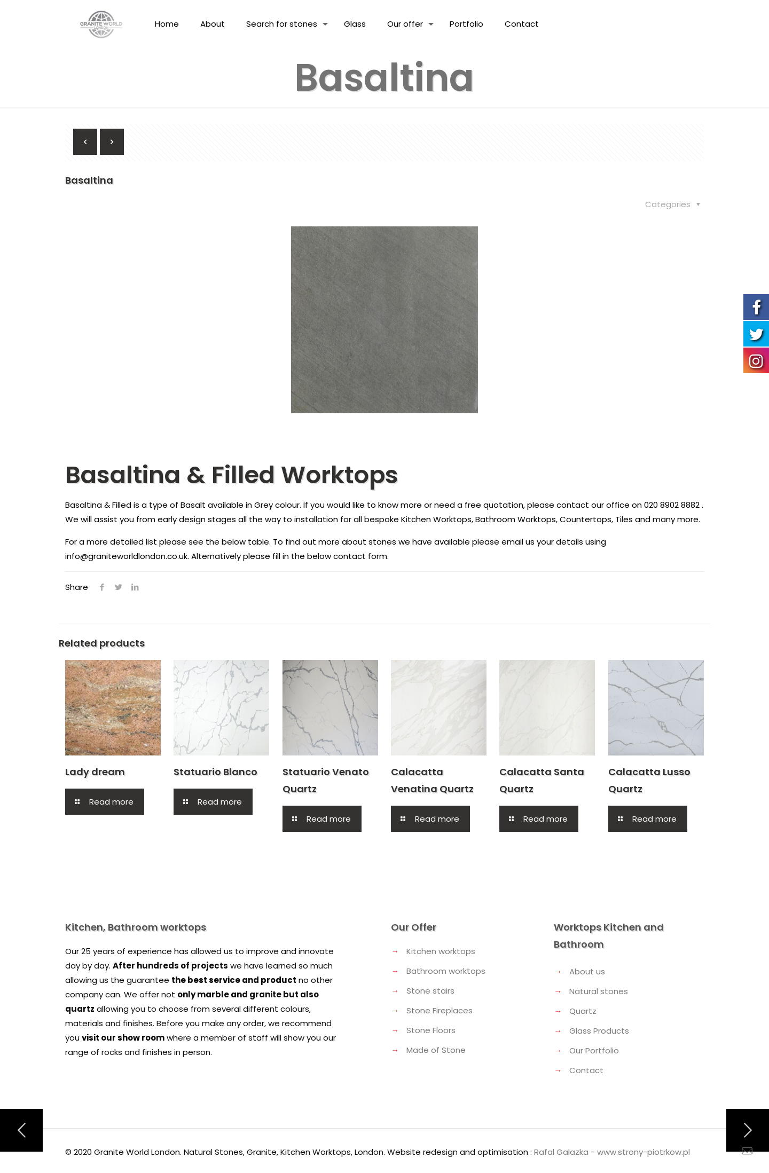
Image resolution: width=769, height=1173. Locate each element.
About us (587, 971)
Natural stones (598, 991)
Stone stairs (430, 990)
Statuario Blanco (215, 771)
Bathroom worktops (445, 971)
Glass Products (599, 1030)
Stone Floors (431, 1030)
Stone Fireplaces (439, 1010)
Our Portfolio (594, 1050)
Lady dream (95, 771)
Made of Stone (436, 1050)
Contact (586, 1070)
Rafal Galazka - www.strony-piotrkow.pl (612, 1152)
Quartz (583, 1011)
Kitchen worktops (440, 951)
